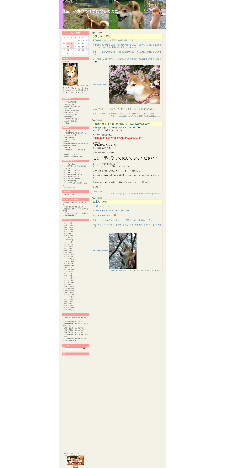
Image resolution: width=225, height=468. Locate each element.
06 (68, 44)
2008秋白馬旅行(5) (70, 102)
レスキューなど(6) (70, 114)
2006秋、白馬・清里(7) (72, 110)
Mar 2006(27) (69, 299)
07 (72, 44)
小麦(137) (67, 123)
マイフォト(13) (69, 195)
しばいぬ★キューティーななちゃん (76, 338)
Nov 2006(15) (69, 282)
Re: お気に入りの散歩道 (72, 178)
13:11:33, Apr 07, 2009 (135, 194)
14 (72, 47)
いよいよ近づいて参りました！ (74, 207)
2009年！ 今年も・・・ (72, 154)
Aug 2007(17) (69, 263)
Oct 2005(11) (69, 309)
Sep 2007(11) (69, 261)
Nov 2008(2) (69, 231)
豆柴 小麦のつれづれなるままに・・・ (95, 11)
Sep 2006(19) (69, 286)
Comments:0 (157, 116)
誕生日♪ (67, 141)
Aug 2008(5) (69, 237)
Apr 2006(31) (69, 297)
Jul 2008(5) (68, 240)
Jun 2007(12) (69, 267)
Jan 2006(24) (69, 303)
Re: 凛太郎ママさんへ (71, 176)
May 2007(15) (69, 269)
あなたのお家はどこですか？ (74, 321)
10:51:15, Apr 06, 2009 (135, 270)
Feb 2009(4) (68, 225)
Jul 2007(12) (69, 265)
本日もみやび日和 (70, 340)
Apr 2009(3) (68, 223)
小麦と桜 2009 (69, 131)
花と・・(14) (68, 108)
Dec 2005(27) (69, 305)
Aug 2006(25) (69, 288)
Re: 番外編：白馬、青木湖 (73, 174)
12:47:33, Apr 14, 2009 (135, 116)
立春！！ (67, 148)
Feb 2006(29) (69, 301)
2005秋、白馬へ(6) (70, 121)
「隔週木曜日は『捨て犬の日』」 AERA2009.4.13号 (121, 124)
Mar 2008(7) (68, 248)
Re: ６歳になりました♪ (72, 170)
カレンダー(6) (69, 104)
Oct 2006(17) (69, 284)
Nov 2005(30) (69, 307)
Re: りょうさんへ (70, 164)
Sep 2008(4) (68, 235)
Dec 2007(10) (69, 254)
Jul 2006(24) (69, 290)
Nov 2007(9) (69, 257)
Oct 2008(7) (68, 233)
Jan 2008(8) (68, 252)
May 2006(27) (69, 295)
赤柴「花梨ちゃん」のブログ (74, 330)
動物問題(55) (68, 117)
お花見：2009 (69, 137)
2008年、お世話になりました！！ (75, 156)
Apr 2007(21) (69, 271)
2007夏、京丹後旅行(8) (72, 106)
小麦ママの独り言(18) (71, 119)
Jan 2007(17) (69, 278)
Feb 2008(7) (68, 250)
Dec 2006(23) (69, 280)
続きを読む (98, 191)
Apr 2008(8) (68, 246)
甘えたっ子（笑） (70, 139)
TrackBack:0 (148, 116)
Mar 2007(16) (69, 273)
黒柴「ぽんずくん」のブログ (74, 328)
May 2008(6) (69, 244)
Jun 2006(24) (69, 292)
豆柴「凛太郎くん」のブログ (74, 332)
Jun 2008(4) (68, 242)
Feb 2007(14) (69, 276)
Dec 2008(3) (68, 229)
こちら (107, 152)
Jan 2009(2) (68, 227)
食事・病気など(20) (71, 112)
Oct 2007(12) (69, 259)
